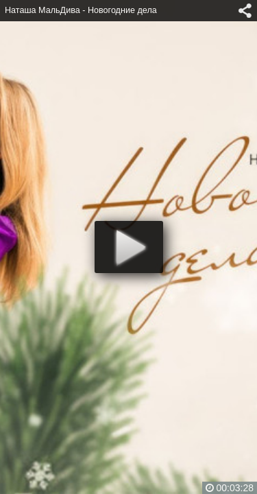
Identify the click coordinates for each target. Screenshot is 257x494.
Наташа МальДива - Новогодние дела (81, 10)
